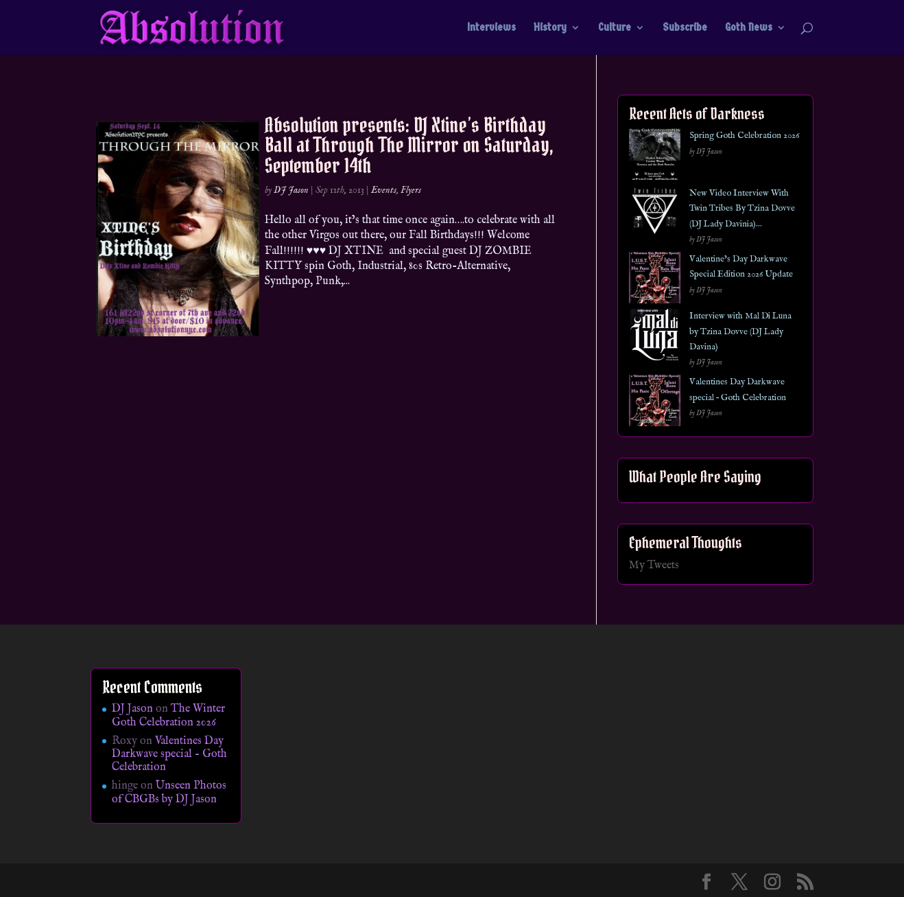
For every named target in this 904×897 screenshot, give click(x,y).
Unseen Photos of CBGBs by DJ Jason (169, 792)
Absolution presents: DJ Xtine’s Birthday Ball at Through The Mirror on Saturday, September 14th (409, 145)
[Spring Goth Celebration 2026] (654, 156)
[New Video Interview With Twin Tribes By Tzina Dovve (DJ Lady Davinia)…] (654, 214)
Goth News (748, 28)
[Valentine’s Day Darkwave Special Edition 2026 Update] (654, 280)
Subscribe (685, 28)
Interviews (491, 28)
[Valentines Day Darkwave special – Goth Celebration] (654, 403)
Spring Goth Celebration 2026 (744, 135)
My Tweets (654, 565)
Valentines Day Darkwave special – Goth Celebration (169, 754)
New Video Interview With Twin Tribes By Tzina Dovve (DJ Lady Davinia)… (742, 208)
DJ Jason (291, 190)
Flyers (411, 190)
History (550, 28)
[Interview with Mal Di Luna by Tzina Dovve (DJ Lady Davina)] (654, 337)
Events (383, 190)
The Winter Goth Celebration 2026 (168, 715)
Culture (614, 28)
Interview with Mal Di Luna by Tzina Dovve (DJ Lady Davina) (740, 331)
